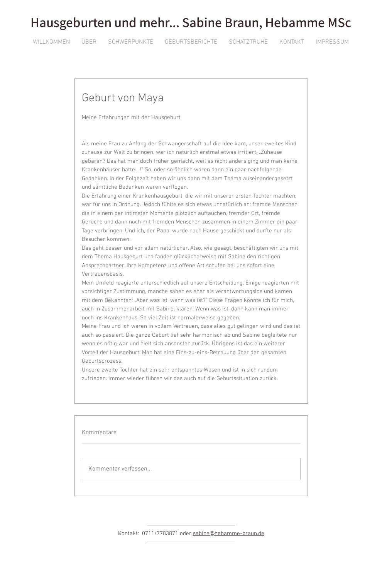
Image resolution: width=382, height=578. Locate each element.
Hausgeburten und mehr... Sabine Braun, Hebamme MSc (190, 22)
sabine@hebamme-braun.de (228, 533)
